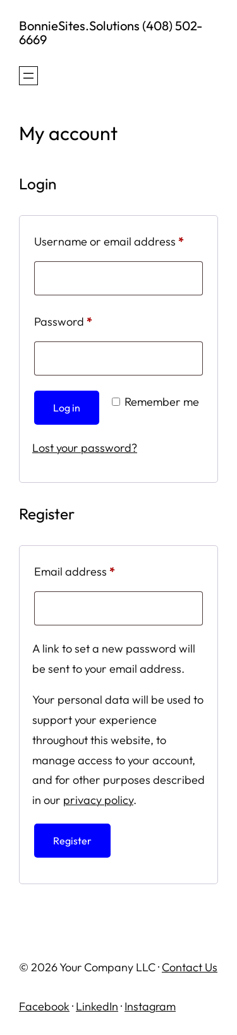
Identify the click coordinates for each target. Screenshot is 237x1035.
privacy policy (98, 800)
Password (85, 319)
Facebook (44, 1006)
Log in (66, 407)
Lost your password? (84, 448)
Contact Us (189, 967)
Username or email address (118, 239)
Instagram (150, 1006)
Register (72, 840)
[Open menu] (28, 75)
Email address (97, 569)
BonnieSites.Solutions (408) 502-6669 (110, 32)
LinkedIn (97, 1006)
